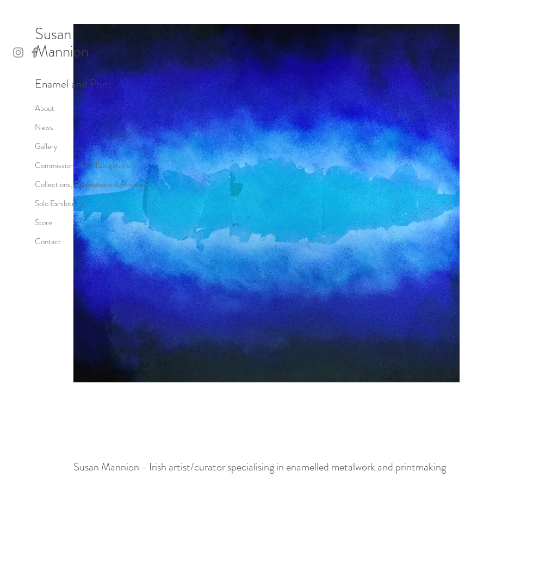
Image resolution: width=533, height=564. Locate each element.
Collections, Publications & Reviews (91, 184)
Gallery (46, 146)
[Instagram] (18, 52)
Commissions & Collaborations (83, 165)
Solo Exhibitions (59, 203)
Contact (48, 241)
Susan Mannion (62, 43)
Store (43, 222)
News (44, 127)
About (44, 108)
